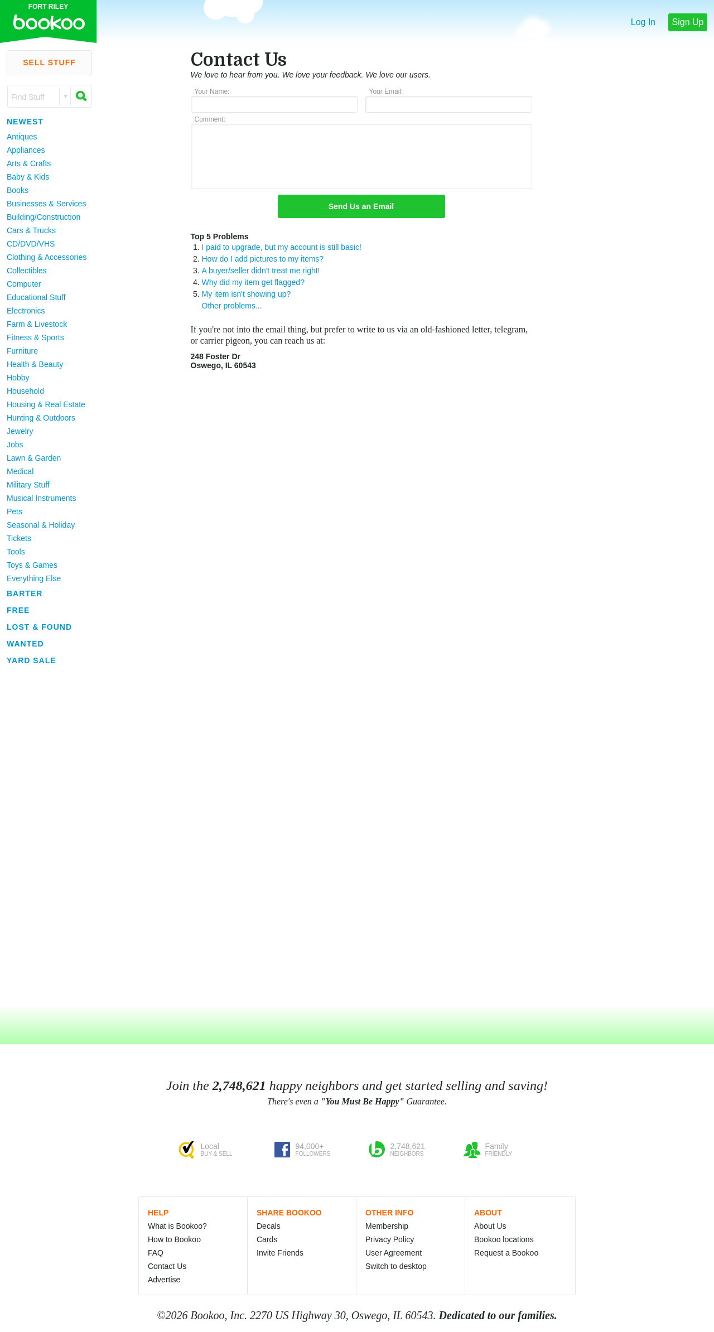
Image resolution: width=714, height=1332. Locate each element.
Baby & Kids (28, 176)
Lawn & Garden (34, 457)
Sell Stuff (49, 62)
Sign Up (688, 22)
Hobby (18, 377)
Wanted (25, 643)
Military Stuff (28, 484)
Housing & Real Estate (46, 404)
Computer (24, 283)
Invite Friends (280, 1252)
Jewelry (20, 431)
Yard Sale (31, 660)
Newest (25, 121)
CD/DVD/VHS (31, 243)
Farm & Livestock (37, 324)
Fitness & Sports (35, 337)
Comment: (210, 119)
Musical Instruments (41, 498)
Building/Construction (43, 217)
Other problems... (232, 305)
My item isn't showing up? (246, 293)
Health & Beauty (35, 364)
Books (17, 190)
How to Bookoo (174, 1239)
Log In (643, 22)
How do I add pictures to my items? (263, 258)
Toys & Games (32, 565)
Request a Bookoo (506, 1252)
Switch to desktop (396, 1266)
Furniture (22, 350)
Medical (20, 471)
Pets (14, 511)
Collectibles (27, 270)
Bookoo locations (504, 1239)
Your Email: (386, 91)
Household (25, 391)
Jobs (15, 444)
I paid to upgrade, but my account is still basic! (281, 247)
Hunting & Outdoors (41, 417)
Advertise (164, 1279)
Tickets (19, 538)
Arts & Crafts (29, 163)
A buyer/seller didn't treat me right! (261, 270)
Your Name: (212, 91)
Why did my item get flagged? (253, 282)
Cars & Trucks (31, 230)
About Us (490, 1226)
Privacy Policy (389, 1239)
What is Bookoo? (177, 1226)
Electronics (26, 310)
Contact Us (167, 1266)
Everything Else (34, 578)
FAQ (155, 1252)
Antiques (22, 136)
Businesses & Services (46, 203)
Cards (267, 1239)
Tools (16, 551)
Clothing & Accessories (46, 257)
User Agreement (393, 1252)
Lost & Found (39, 626)
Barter (24, 593)
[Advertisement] (44, 836)
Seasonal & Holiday (41, 524)
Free (18, 610)
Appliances (26, 150)
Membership (386, 1226)
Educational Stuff (36, 297)
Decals (269, 1226)
